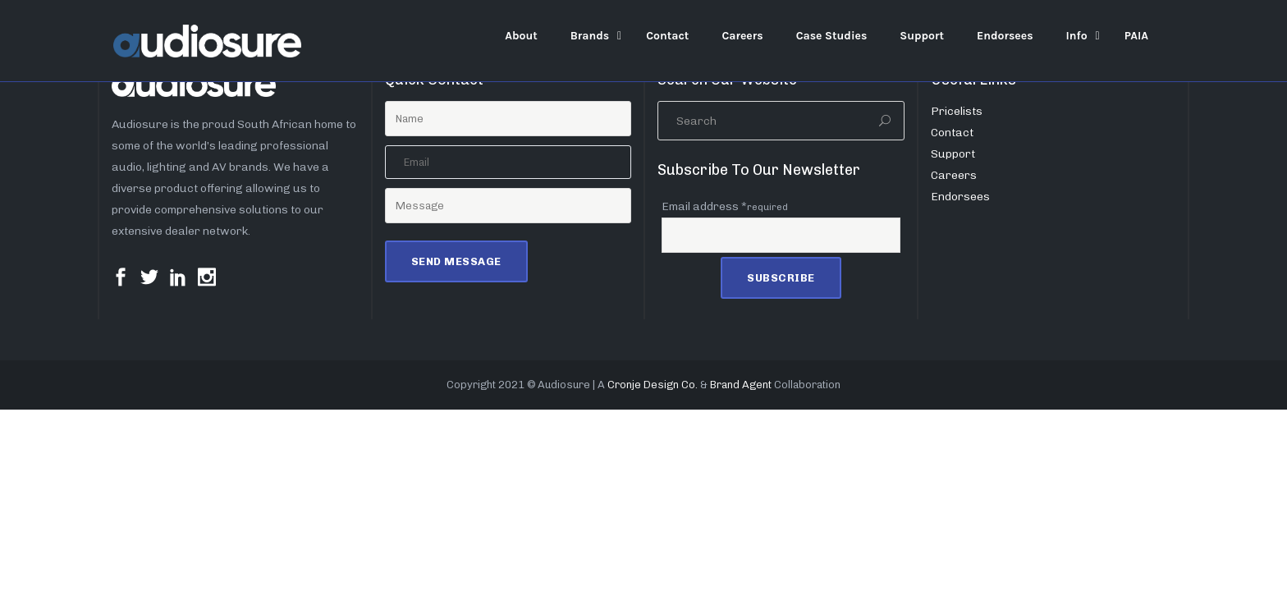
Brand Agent (741, 384)
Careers (954, 175)
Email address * (725, 206)
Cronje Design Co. (652, 384)
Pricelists (956, 111)
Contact (952, 133)
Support (953, 154)
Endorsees (960, 197)
